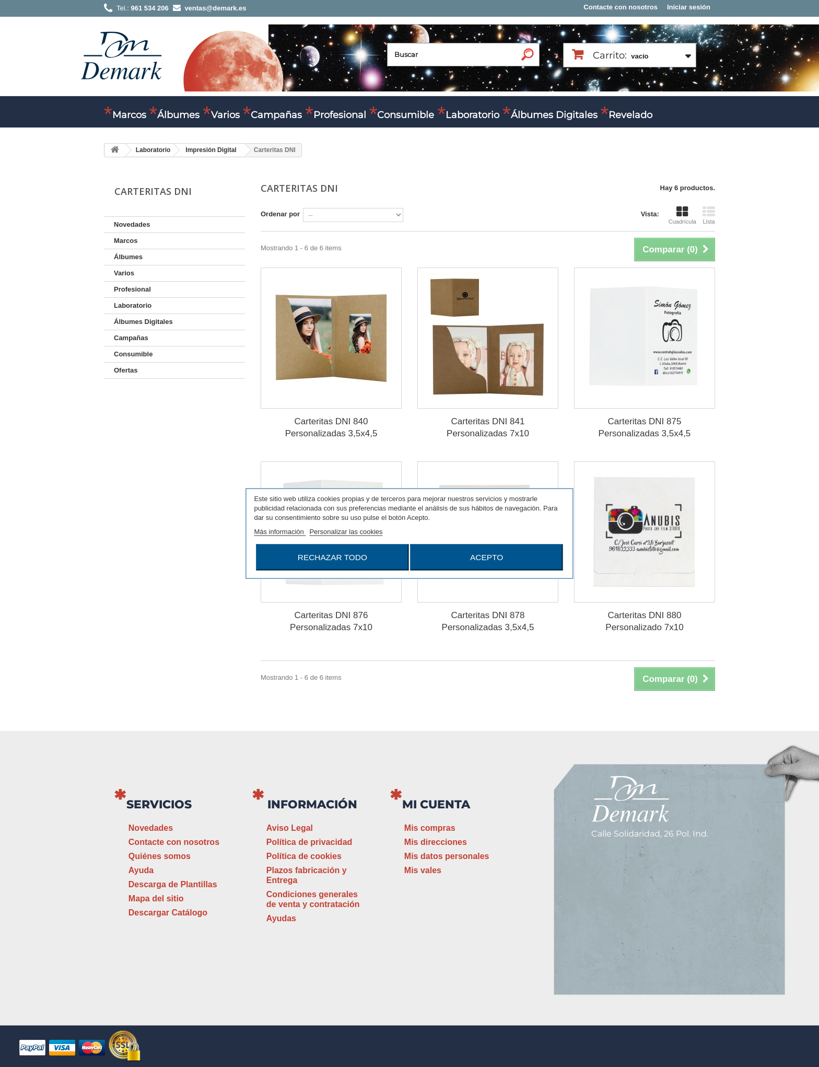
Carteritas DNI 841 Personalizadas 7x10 (488, 427)
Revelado (630, 115)
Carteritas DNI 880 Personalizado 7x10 (644, 621)
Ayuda (141, 870)
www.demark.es (644, 940)
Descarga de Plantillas (172, 884)
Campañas (276, 115)
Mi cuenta (436, 804)
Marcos (129, 115)
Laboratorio (472, 115)
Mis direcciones (435, 842)
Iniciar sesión (688, 7)
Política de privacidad (309, 842)
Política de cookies (304, 856)
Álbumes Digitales (554, 115)
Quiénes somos (159, 856)
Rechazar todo (332, 557)
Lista (709, 215)
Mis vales (422, 870)
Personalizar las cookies (345, 532)
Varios (225, 115)
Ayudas (281, 918)
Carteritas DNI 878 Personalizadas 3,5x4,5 (488, 621)
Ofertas (126, 370)
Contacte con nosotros (620, 7)
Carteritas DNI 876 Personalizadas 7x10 (331, 621)
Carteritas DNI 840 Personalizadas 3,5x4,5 (331, 427)
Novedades (132, 224)
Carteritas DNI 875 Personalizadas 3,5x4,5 (645, 427)
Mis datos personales (446, 856)
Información (312, 804)
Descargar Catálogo (167, 912)
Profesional (339, 115)
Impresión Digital (210, 150)
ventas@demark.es (631, 921)
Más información (280, 532)
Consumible (405, 115)
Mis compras (429, 828)
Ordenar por (280, 214)
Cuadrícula (682, 215)
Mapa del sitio (156, 898)
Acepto (486, 557)
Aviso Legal (289, 828)
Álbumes (178, 115)
